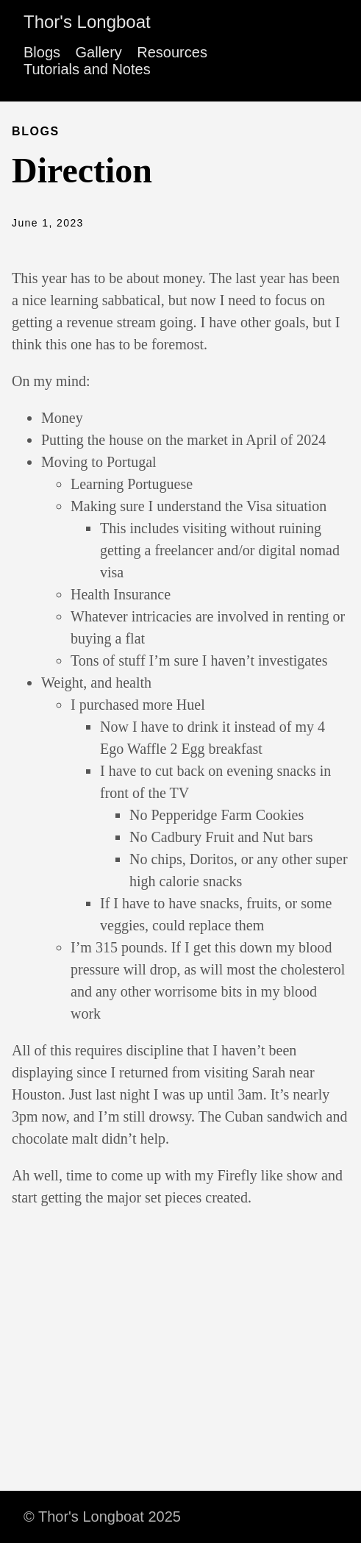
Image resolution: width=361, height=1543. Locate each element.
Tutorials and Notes (87, 69)
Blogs (42, 52)
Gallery (98, 52)
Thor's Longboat (87, 22)
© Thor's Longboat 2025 (102, 1516)
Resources (172, 52)
